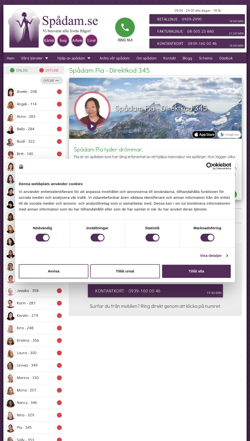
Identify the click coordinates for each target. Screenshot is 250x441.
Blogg (187, 57)
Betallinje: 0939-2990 (200, 20)
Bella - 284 (33, 129)
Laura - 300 (33, 353)
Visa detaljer (211, 255)
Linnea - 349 (33, 366)
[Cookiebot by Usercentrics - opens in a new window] (209, 166)
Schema (205, 57)
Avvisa (54, 271)
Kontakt (169, 57)
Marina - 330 (33, 378)
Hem (10, 57)
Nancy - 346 (33, 403)
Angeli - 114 (33, 104)
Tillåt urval (125, 271)
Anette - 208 (33, 92)
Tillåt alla (196, 271)
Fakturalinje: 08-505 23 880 (200, 32)
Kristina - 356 (33, 341)
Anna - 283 (33, 117)
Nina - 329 (33, 415)
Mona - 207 (33, 390)
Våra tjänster (36, 57)
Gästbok (226, 57)
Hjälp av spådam (75, 57)
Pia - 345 (33, 428)
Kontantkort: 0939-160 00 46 (200, 44)
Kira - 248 (33, 328)
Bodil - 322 (33, 142)
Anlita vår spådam (115, 57)
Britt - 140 (33, 154)
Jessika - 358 (33, 291)
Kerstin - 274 (33, 316)
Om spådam (146, 57)
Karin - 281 (33, 303)
